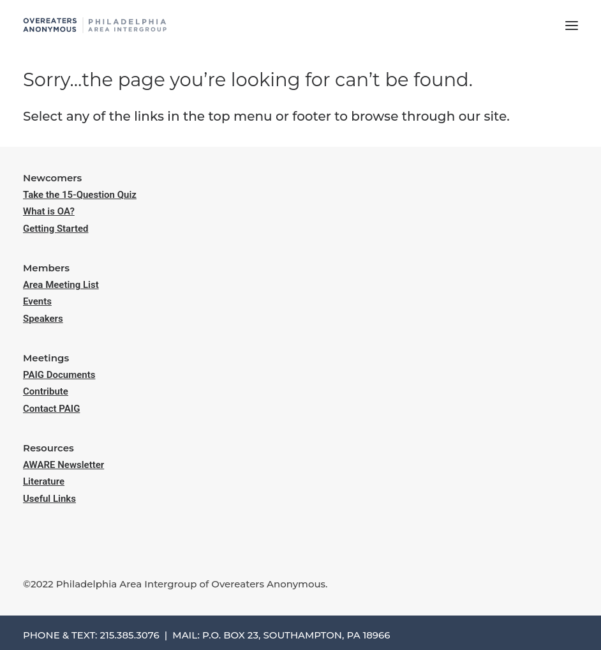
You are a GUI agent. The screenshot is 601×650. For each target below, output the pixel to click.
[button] (571, 25)
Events (37, 301)
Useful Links (49, 498)
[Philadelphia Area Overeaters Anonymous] (95, 25)
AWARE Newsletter (63, 465)
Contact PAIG (51, 408)
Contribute (45, 391)
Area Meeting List (61, 285)
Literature (43, 481)
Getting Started (55, 228)
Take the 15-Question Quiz (80, 194)
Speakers (43, 318)
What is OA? (49, 211)
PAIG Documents (59, 375)
